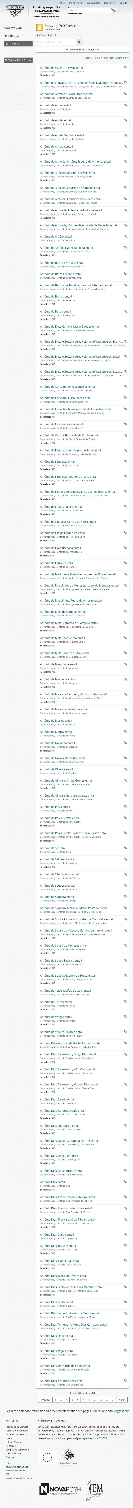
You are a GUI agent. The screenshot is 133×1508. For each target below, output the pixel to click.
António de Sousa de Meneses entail (63, 945)
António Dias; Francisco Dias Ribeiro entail (67, 1219)
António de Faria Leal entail (57, 462)
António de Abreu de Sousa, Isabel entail (66, 94)
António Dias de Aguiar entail (59, 1156)
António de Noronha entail (57, 743)
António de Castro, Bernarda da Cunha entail (69, 435)
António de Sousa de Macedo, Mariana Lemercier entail (76, 930)
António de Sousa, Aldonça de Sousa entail (68, 975)
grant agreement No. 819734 (91, 1438)
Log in (123, 2)
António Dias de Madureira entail (61, 1171)
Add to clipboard (125, 67)
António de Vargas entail (56, 1017)
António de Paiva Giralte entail (59, 818)
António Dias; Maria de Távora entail (63, 1276)
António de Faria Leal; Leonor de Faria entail (68, 477)
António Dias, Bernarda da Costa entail (65, 1366)
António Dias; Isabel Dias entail (60, 1261)
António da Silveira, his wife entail (61, 68)
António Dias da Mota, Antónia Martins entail (69, 1141)
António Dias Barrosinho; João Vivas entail (67, 1069)
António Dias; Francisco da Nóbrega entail (67, 1197)
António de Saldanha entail (57, 859)
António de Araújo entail (56, 236)
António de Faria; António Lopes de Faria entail (70, 450)
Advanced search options (83, 49)
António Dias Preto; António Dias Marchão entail (71, 1287)
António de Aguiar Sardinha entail (62, 135)
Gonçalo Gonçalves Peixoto (19, 69)
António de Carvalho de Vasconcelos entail (68, 387)
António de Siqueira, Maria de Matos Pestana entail (73, 908)
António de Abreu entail (55, 105)
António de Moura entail (56, 732)
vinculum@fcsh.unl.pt (17, 1466)
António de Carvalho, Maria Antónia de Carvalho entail (75, 409)
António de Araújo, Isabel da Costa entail (66, 248)
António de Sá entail (53, 848)
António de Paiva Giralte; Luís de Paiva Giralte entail (73, 833)
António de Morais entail (56, 720)
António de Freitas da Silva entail (61, 507)
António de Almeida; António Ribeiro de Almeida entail (75, 161)
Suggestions (93, 2)
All (6, 48)
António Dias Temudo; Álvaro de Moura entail (69, 1313)
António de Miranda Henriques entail (64, 709)
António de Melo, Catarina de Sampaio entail (69, 623)
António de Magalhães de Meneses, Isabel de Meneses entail (79, 585)
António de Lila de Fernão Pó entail (62, 533)
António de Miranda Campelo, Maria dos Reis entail (73, 694)
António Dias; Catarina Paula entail (62, 1111)
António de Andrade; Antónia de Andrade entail (71, 210)
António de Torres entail (56, 1002)
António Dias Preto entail (56, 1302)
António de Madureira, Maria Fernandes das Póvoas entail (78, 574)
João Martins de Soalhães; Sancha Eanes (25, 83)
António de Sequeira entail (57, 885)
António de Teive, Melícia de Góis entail (65, 990)
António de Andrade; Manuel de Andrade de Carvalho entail (79, 225)
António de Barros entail (56, 296)
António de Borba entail (55, 311)
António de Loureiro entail (57, 563)
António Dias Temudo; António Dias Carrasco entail (73, 1324)
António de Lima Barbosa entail (60, 548)
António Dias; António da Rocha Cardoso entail (70, 1043)
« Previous (45, 1399)
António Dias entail (52, 1182)
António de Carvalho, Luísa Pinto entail (65, 398)
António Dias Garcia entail (57, 1234)
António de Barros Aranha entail (61, 274)
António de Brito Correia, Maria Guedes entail (69, 326)
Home (62, 2)
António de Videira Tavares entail (61, 1032)
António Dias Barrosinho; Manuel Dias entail (69, 1084)
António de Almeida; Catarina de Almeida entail (70, 188)
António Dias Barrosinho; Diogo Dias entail (68, 1054)
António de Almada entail (56, 146)
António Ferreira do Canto (18, 96)
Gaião (7, 87)
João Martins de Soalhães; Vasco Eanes (24, 74)
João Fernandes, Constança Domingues (25, 92)
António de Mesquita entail (57, 679)
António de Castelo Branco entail (61, 424)
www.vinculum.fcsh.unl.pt (19, 1478)
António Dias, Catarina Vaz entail (61, 1381)
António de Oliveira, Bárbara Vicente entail (67, 795)
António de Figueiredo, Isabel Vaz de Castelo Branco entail (78, 492)
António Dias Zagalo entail (57, 1351)
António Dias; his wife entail (58, 1246)
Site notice (110, 2)
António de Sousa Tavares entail (61, 960)
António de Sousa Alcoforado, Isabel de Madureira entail (76, 919)
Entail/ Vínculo (15, 60)
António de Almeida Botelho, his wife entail (68, 173)
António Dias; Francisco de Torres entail (66, 1208)
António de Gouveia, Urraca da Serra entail (68, 522)
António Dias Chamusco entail (59, 1126)
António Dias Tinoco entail (57, 1336)
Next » (122, 1399)
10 (100, 1399)
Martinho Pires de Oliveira (18, 78)
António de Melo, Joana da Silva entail (64, 653)
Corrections (75, 2)
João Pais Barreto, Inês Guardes (21, 110)
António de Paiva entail (55, 807)
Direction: (109, 57)
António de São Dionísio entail (59, 874)
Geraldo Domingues (15, 101)
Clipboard (123, 10)
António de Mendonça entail (58, 664)
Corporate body (13, 53)
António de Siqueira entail (57, 897)
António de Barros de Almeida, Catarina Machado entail (76, 285)
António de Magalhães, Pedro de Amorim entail (71, 600)
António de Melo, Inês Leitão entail (62, 638)
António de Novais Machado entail (62, 758)
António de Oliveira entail (56, 769)
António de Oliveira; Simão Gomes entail (66, 780)
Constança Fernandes (16, 105)
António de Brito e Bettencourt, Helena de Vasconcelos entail (80, 356)
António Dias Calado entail (57, 1099)
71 (113, 1399)
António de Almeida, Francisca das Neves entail (70, 199)
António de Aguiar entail (56, 120)
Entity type (12, 43)
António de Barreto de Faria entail (62, 263)
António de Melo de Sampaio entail (63, 612)
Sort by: (88, 57)
